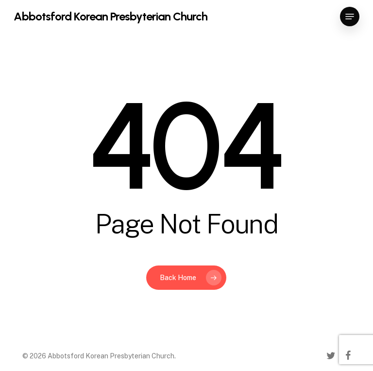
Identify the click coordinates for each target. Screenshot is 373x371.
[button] (349, 16)
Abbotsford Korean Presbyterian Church (110, 16)
